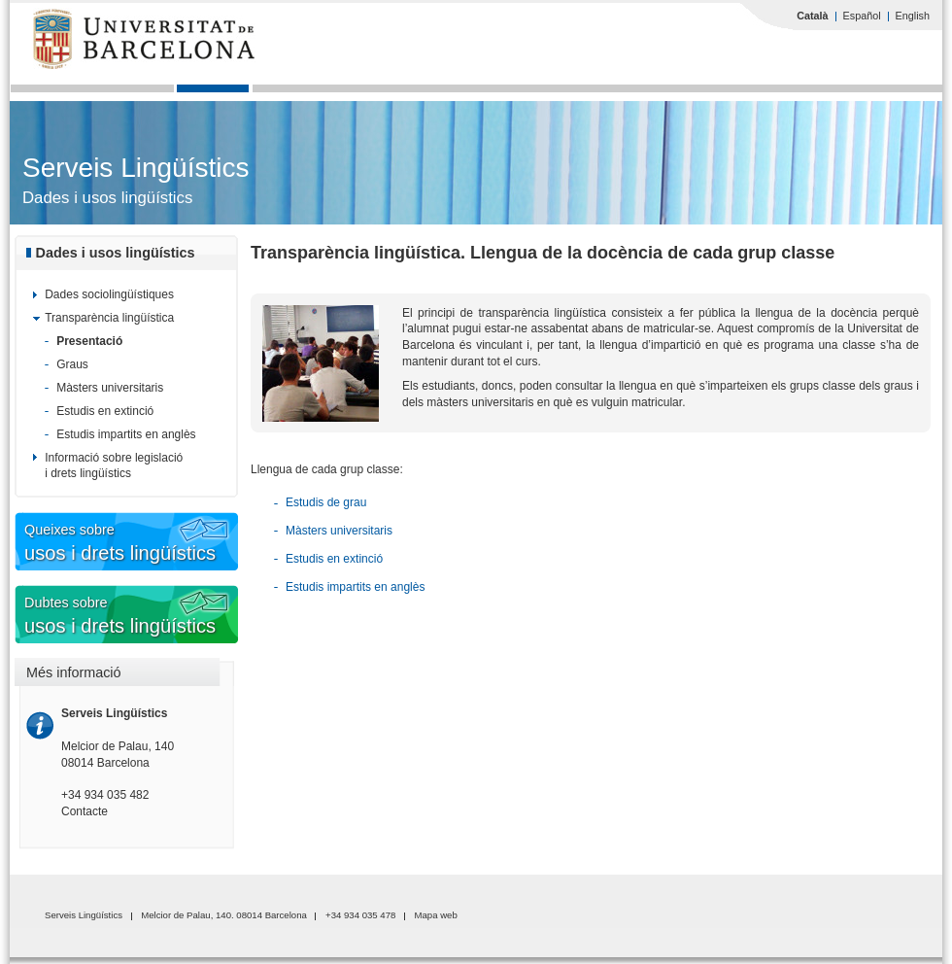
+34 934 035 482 (105, 795)
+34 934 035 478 (360, 915)
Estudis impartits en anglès (125, 434)
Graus (72, 364)
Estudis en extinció (104, 411)
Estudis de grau (326, 502)
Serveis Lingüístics (135, 168)
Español (862, 15)
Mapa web (436, 915)
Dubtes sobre (160, 616)
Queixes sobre (160, 544)
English (913, 15)
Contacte (84, 811)
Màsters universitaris (109, 388)
